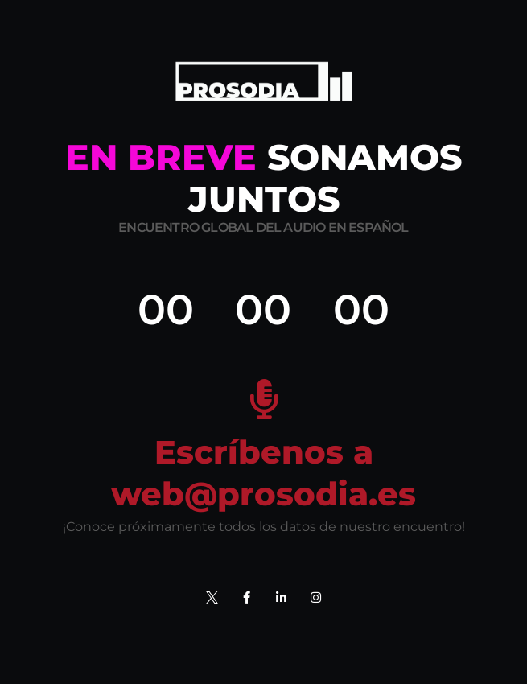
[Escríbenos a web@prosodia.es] (264, 399)
